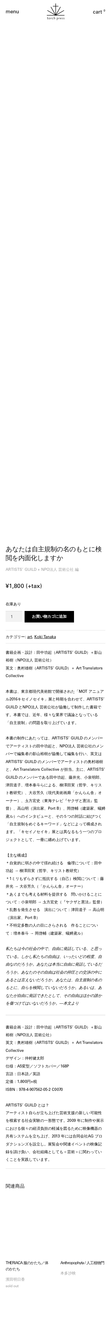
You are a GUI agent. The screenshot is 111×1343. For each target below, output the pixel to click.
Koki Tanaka (45, 537)
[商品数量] (14, 516)
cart (99, 12)
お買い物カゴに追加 (49, 517)
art (29, 537)
